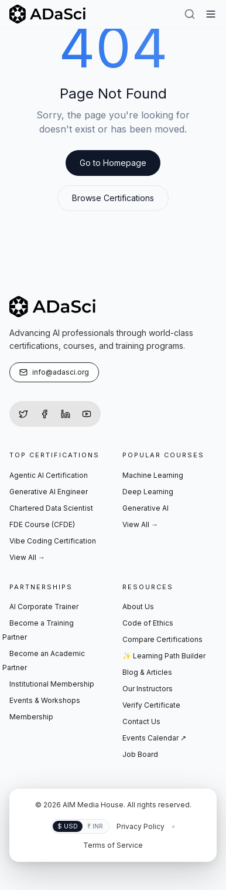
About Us (138, 606)
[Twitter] (23, 414)
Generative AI (145, 508)
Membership (31, 716)
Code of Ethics (147, 623)
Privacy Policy (141, 826)
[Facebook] (44, 414)
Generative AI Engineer (48, 491)
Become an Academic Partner (43, 660)
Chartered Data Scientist (51, 508)
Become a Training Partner (38, 630)
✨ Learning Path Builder (164, 655)
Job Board (140, 754)
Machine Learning (152, 475)
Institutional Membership (51, 684)
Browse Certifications (113, 198)
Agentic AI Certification (48, 475)
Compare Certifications (162, 639)
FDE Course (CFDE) (42, 524)
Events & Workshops (44, 700)
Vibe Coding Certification (52, 540)
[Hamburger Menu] (211, 14)
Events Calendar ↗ (154, 737)
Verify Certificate (151, 705)
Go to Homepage (113, 163)
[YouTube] (86, 414)
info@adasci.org (54, 372)
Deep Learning (147, 491)
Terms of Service (113, 845)
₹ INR (95, 826)
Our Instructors (147, 688)
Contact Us (141, 721)
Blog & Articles (147, 672)
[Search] (189, 14)
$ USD (67, 826)
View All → (27, 557)
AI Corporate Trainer (43, 606)
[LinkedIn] (65, 414)
